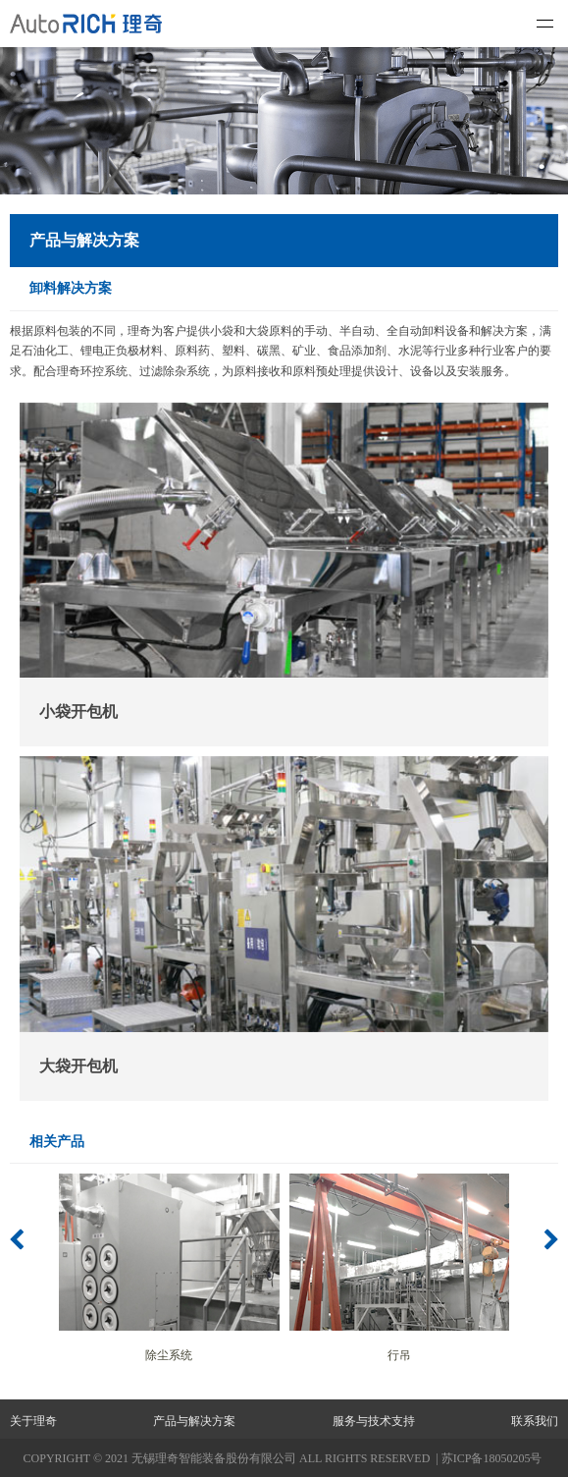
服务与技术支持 (374, 1421)
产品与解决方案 (194, 1421)
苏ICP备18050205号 (491, 1458)
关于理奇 (33, 1421)
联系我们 (534, 1421)
